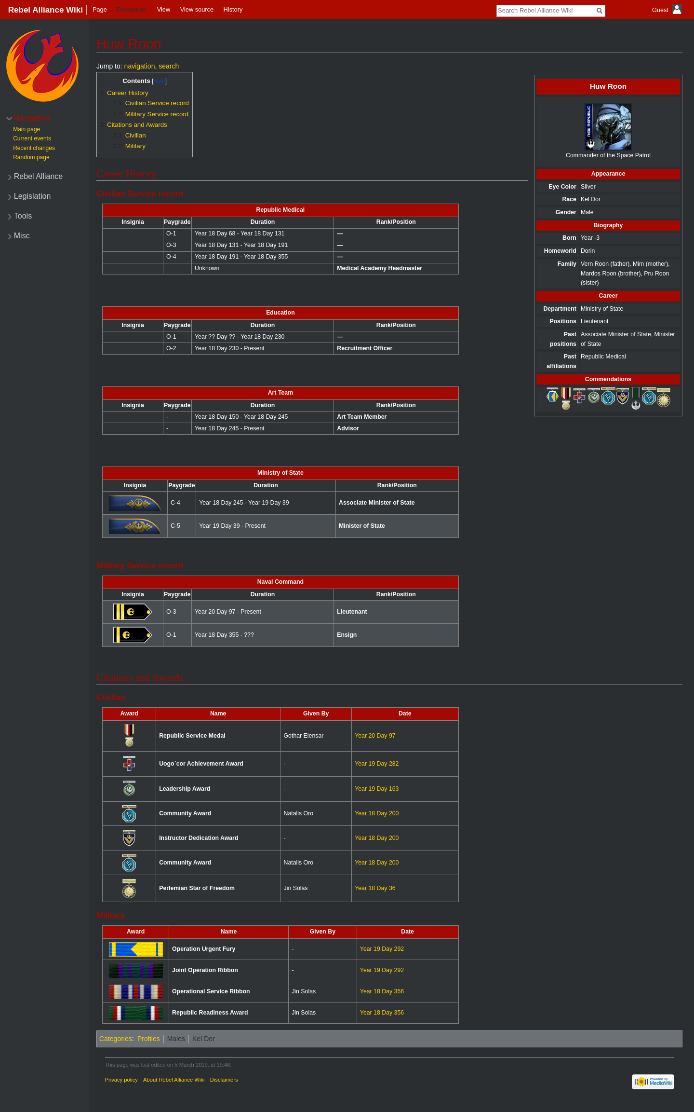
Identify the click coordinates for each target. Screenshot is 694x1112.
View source (197, 9)
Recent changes (34, 148)
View (164, 9)
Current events (32, 138)
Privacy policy (121, 1080)
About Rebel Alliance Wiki (173, 1080)
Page (100, 9)
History (233, 9)
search (169, 66)
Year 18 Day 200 (377, 813)
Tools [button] (23, 216)
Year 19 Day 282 (377, 763)
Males (176, 1039)
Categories (115, 1039)
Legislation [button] (32, 196)
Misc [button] (22, 236)
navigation (139, 66)
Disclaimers (224, 1080)
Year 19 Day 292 (382, 949)
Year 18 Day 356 (382, 991)
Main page (26, 129)
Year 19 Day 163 (377, 788)
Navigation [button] (32, 118)
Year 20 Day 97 (375, 735)
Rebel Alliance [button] (38, 176)
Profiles (148, 1039)
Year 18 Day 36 (375, 888)
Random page (31, 157)
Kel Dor (203, 1039)
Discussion (132, 9)
